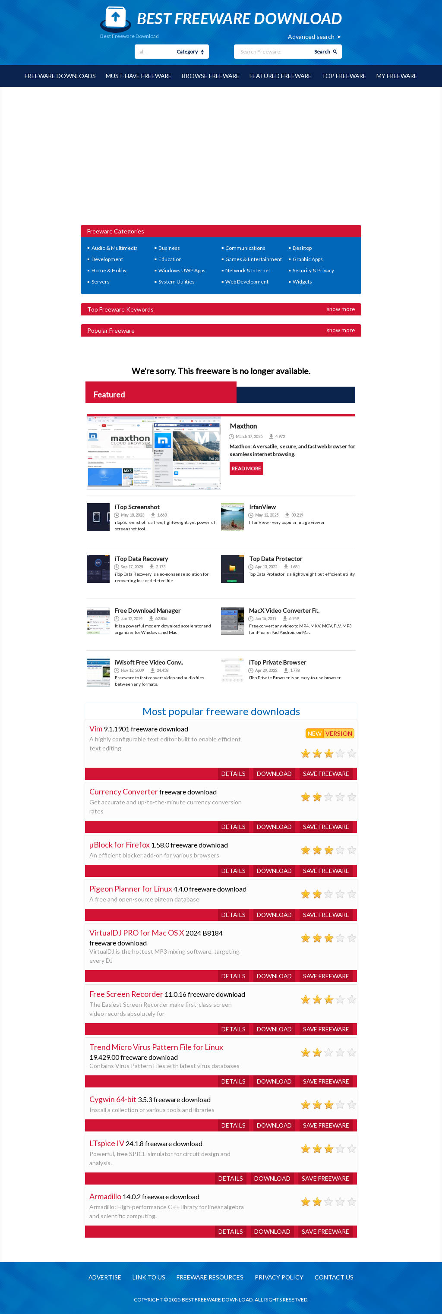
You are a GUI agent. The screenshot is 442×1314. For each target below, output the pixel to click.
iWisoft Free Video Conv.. (149, 661)
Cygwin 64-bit (112, 1098)
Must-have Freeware (138, 75)
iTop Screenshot (137, 506)
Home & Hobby (109, 270)
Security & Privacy (313, 270)
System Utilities (176, 281)
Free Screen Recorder (126, 993)
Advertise (103, 1277)
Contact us (336, 1277)
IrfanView (262, 506)
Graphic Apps (308, 258)
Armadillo (105, 1196)
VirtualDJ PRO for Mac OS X (137, 932)
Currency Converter (123, 791)
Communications (245, 247)
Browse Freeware (211, 75)
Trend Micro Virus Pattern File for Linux (156, 1046)
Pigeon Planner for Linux (130, 888)
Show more (341, 308)
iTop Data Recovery (141, 558)
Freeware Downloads (58, 75)
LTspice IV (106, 1142)
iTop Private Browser (277, 661)
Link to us (147, 1277)
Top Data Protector (275, 558)
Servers (101, 281)
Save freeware (325, 773)
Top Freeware (345, 75)
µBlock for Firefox (119, 844)
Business (169, 247)
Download (272, 773)
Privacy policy (280, 1277)
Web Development (246, 281)
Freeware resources (209, 1277)
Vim (95, 728)
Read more (246, 468)
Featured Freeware (281, 75)
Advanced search (311, 36)
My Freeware (399, 75)
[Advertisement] (221, 159)
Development (107, 258)
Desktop (302, 247)
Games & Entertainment (253, 258)
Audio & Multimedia (115, 247)
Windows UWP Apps (181, 270)
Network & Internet (247, 270)
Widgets (302, 281)
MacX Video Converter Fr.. (284, 610)
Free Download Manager (147, 610)
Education (170, 258)
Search (322, 51)
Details (230, 773)
